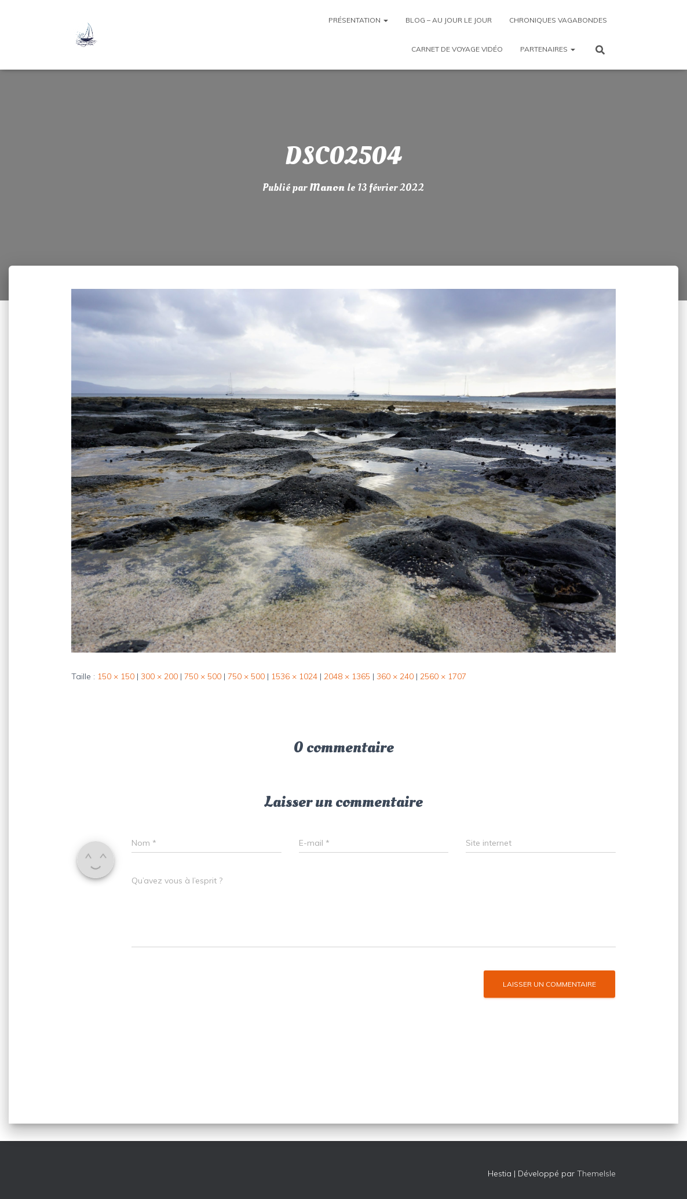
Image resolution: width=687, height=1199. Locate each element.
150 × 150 (115, 676)
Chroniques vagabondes (558, 20)
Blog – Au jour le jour (448, 20)
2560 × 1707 (443, 676)
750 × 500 (202, 676)
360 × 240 (395, 676)
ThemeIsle (596, 1173)
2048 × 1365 (347, 676)
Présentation (358, 20)
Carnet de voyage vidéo (457, 49)
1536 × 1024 (294, 676)
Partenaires (547, 49)
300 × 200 (159, 676)
